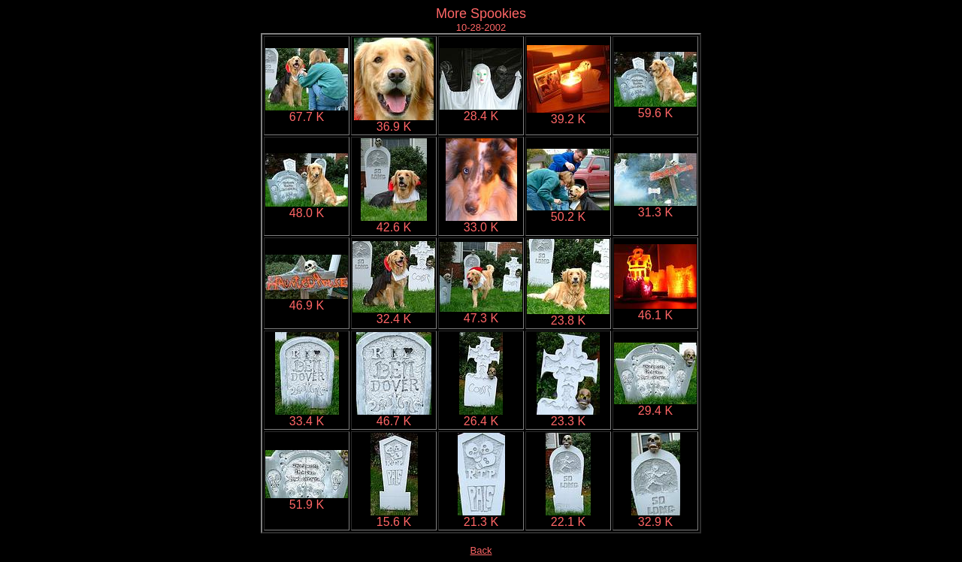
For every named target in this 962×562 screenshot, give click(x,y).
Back (481, 550)
